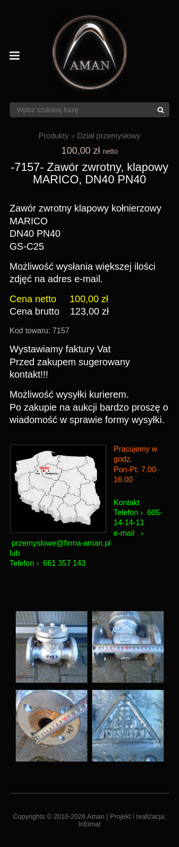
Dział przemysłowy (108, 136)
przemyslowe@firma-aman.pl (60, 543)
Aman (96, 816)
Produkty (54, 136)
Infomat (89, 824)
